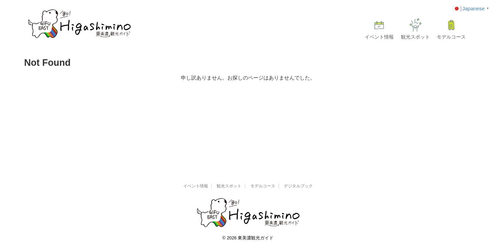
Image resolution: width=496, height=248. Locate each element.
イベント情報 (379, 29)
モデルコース (451, 29)
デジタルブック (298, 186)
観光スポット (415, 29)
